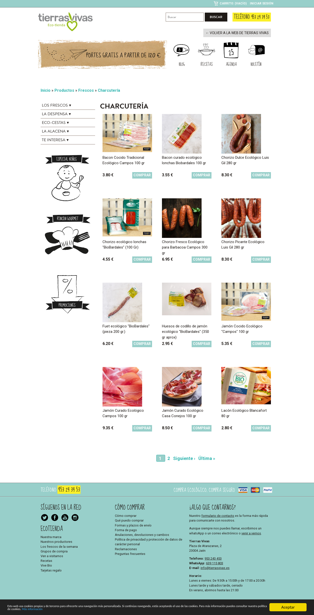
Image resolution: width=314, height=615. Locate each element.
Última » (206, 457)
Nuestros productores (56, 541)
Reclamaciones (126, 548)
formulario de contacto (217, 515)
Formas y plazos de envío (133, 525)
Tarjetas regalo (51, 570)
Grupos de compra (54, 551)
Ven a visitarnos (52, 555)
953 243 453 (213, 558)
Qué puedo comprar (129, 520)
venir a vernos (251, 533)
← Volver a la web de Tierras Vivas (239, 33)
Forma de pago (126, 529)
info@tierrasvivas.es (215, 567)
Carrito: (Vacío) (233, 3)
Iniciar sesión (261, 3)
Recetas (46, 560)
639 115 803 (214, 563)
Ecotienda (52, 528)
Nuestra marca (51, 536)
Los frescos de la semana (59, 546)
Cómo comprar (125, 515)
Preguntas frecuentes (130, 553)
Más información (152, 611)
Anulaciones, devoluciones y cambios (142, 534)
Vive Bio (46, 565)
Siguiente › (184, 457)
